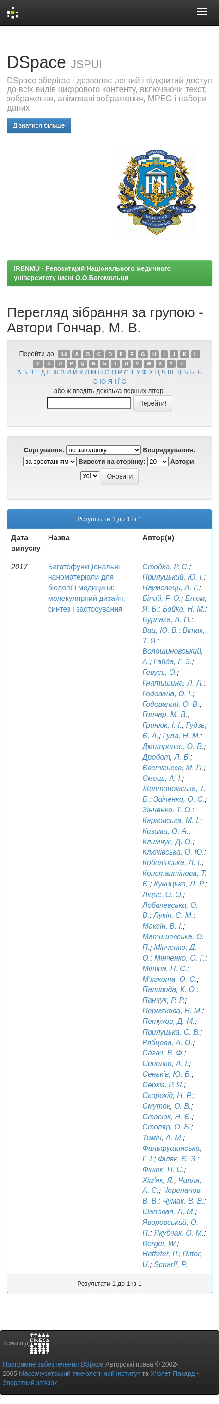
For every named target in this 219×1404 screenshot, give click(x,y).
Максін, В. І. (162, 926)
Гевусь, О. (159, 672)
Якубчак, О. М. (179, 1233)
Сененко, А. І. (165, 1063)
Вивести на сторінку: (112, 461)
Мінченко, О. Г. (179, 958)
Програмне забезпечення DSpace (53, 1364)
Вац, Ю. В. (160, 630)
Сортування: (44, 450)
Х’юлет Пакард (173, 1373)
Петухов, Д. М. (168, 1021)
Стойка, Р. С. (165, 567)
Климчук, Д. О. (167, 842)
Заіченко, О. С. (179, 799)
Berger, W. (159, 1244)
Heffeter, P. (160, 1254)
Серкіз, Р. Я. (162, 1085)
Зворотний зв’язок (30, 1382)
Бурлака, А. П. (166, 620)
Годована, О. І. (167, 694)
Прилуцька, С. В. (171, 1032)
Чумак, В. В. (183, 1201)
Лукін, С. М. (173, 915)
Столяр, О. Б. (166, 1127)
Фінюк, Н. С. (163, 1169)
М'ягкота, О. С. (169, 979)
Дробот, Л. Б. (166, 757)
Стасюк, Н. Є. (166, 1117)
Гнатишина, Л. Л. (172, 683)
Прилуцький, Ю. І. (172, 577)
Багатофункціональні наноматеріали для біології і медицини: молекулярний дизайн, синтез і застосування (86, 588)
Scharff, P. (171, 1264)
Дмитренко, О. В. (173, 746)
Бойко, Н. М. (184, 609)
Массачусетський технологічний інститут (79, 1373)
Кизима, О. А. (165, 831)
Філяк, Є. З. (177, 1159)
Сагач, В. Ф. (163, 1053)
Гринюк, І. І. (162, 725)
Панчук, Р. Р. (163, 1000)
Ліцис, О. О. (162, 895)
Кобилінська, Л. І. (171, 863)
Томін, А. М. (162, 1138)
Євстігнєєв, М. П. (172, 768)
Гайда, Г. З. (172, 662)
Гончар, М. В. (165, 714)
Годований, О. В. (170, 704)
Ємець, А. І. (162, 778)
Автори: (183, 461)
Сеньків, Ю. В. (166, 1074)
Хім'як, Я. (158, 1180)
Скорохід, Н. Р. (167, 1095)
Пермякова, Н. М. (172, 1011)
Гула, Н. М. (182, 736)
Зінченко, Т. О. (167, 810)
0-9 (64, 354)
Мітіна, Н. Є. (164, 969)
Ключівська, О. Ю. (173, 852)
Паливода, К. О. (169, 989)
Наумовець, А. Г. (170, 588)
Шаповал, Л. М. (168, 1212)
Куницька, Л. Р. (179, 884)
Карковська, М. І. (171, 820)
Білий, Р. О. (161, 598)
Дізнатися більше (39, 125)
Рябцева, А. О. (167, 1043)
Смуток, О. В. (166, 1106)
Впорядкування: (169, 450)
